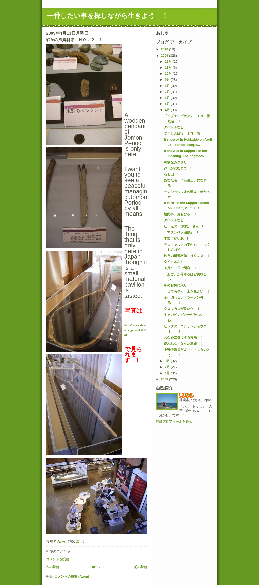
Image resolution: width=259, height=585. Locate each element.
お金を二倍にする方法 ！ (183, 337)
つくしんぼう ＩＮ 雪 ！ (185, 133)
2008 (165, 379)
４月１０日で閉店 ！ (180, 268)
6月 (168, 98)
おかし (189, 395)
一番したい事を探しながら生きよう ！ (107, 15)
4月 (168, 110)
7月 (168, 92)
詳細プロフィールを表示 (174, 421)
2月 (168, 367)
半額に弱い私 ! (176, 239)
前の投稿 (140, 567)
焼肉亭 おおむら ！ (180, 214)
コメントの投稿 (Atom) (71, 576)
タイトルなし (174, 127)
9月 (168, 80)
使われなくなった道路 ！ (183, 343)
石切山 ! (171, 174)
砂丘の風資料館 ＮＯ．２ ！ (187, 256)
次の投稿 (52, 567)
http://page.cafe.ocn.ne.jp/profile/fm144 (135, 330)
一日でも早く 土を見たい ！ (187, 291)
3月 (168, 361)
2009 (165, 55)
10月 (169, 73)
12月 (169, 61)
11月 (169, 67)
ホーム (97, 567)
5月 (168, 104)
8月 (168, 86)
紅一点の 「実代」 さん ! (183, 226)
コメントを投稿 (57, 559)
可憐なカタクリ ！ (178, 162)
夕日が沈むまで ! (177, 168)
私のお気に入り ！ (178, 285)
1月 (168, 373)
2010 (165, 49)
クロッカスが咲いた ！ (182, 309)
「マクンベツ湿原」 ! (181, 232)
